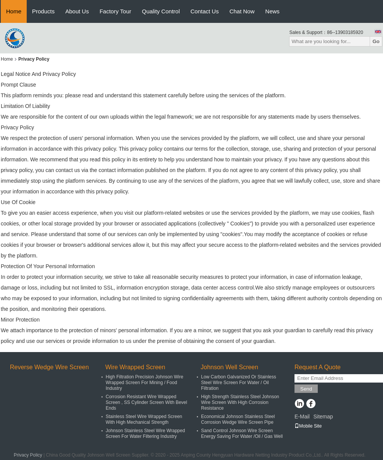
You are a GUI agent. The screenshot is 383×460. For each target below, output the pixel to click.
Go (376, 41)
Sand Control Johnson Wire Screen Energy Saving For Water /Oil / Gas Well (242, 433)
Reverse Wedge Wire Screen (49, 367)
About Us (77, 11)
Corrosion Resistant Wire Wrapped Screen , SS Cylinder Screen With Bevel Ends (146, 402)
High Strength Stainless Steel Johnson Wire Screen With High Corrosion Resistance (240, 402)
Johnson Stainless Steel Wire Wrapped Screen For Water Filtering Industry (145, 433)
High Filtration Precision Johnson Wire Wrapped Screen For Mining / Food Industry (144, 382)
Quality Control (161, 11)
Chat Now (241, 11)
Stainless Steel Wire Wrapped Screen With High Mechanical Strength (144, 419)
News (272, 11)
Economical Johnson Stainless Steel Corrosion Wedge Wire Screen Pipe (238, 419)
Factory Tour (115, 11)
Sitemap (323, 416)
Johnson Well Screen (229, 367)
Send (306, 389)
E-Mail (302, 416)
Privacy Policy (28, 455)
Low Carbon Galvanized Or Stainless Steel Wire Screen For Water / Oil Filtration (238, 382)
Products (43, 11)
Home (13, 11)
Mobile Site (308, 426)
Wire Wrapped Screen (135, 367)
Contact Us (204, 11)
